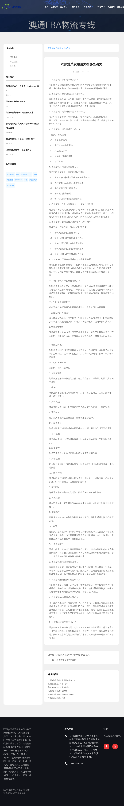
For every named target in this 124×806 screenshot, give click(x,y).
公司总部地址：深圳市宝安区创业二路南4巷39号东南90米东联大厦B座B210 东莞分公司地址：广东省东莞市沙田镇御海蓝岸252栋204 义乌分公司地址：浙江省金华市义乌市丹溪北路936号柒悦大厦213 (103, 746)
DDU (35, 174)
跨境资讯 (87, 7)
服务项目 (75, 7)
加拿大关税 (10, 174)
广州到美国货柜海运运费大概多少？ (61, 680)
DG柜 (26, 180)
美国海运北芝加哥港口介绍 (58, 684)
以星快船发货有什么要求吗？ (18, 150)
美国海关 (24, 174)
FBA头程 (14, 57)
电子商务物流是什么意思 (57, 691)
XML (15, 793)
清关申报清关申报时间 (66, 660)
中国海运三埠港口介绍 (56, 698)
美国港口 (10, 180)
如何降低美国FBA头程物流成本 (19, 113)
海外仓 (13, 66)
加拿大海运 (10, 185)
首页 (46, 7)
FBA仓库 (99, 7)
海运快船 (14, 61)
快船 (17, 174)
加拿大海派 (33, 180)
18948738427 (94, 763)
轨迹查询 (111, 7)
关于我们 (63, 7)
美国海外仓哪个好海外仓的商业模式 (73, 654)
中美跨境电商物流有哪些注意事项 (61, 694)
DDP (30, 174)
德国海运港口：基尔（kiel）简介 (20, 139)
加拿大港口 (18, 180)
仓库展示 (54, 7)
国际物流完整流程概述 (16, 101)
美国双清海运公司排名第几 (58, 687)
